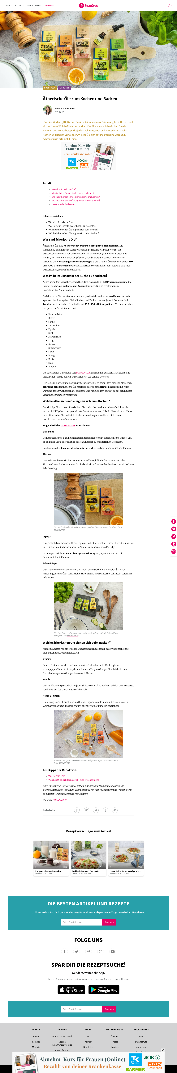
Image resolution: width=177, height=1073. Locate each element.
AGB (141, 1036)
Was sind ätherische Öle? (64, 189)
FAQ (88, 1036)
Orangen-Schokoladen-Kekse (48, 871)
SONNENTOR (83, 372)
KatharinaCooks (67, 108)
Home (9, 5)
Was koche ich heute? (62, 1036)
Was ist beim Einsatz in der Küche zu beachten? (74, 193)
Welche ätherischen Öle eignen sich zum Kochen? (76, 197)
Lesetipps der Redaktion (63, 204)
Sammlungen (34, 5)
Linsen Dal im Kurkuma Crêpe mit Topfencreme (124, 871)
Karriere (115, 1047)
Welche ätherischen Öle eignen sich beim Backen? (76, 200)
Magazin (49, 5)
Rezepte (19, 5)
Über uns (115, 1036)
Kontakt (88, 1042)
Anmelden (109, 922)
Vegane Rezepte (62, 1050)
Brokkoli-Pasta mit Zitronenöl (85, 871)
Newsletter (88, 1047)
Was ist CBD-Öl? (56, 776)
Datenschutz (141, 1042)
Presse (115, 1042)
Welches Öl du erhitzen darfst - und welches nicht (73, 780)
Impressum (141, 1047)
